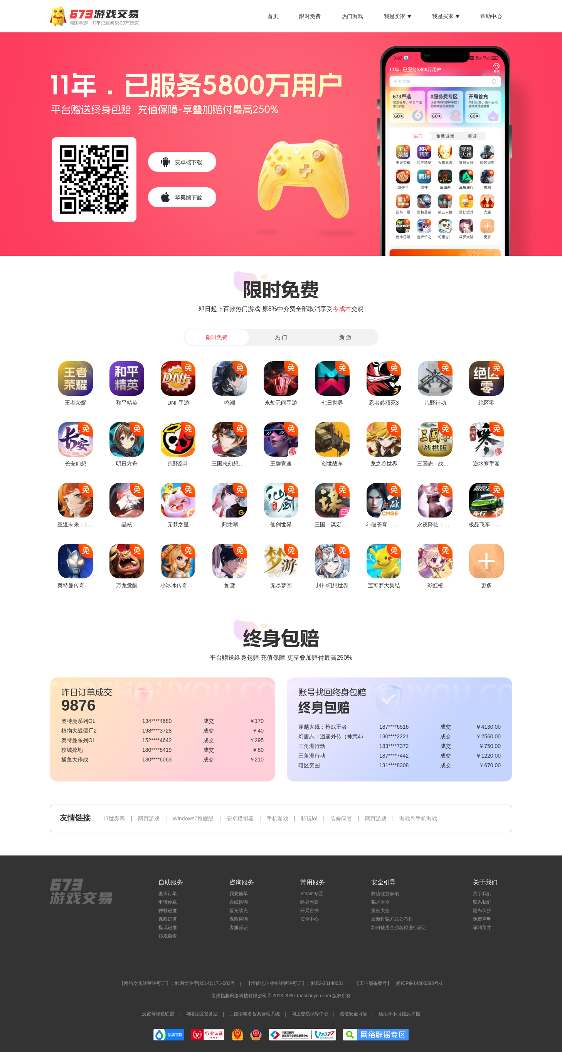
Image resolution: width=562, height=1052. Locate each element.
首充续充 (238, 910)
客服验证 (238, 927)
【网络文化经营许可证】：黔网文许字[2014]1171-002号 (177, 983)
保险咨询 (238, 919)
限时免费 (310, 16)
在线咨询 (238, 902)
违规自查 (167, 936)
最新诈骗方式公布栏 (392, 919)
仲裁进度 (167, 910)
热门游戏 (352, 16)
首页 (273, 16)
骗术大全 (380, 902)
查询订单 (167, 893)
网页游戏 (149, 818)
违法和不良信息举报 (399, 1014)
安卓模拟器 (240, 818)
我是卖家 (397, 16)
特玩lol (309, 818)
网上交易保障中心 (309, 1014)
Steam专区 (311, 893)
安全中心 (309, 919)
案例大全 (380, 910)
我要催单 (238, 893)
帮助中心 (491, 16)
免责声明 (482, 919)
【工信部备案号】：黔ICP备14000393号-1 (399, 983)
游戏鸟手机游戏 (418, 818)
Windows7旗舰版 (193, 818)
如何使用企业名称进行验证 (399, 927)
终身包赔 (309, 902)
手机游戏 (277, 818)
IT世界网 (114, 818)
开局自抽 (309, 910)
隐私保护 (482, 910)
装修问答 (341, 818)
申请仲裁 (167, 902)
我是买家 (445, 16)
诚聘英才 (482, 927)
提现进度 (167, 927)
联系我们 (482, 902)
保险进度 (167, 919)
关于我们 (482, 893)
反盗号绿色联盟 (158, 1014)
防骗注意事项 (385, 893)
